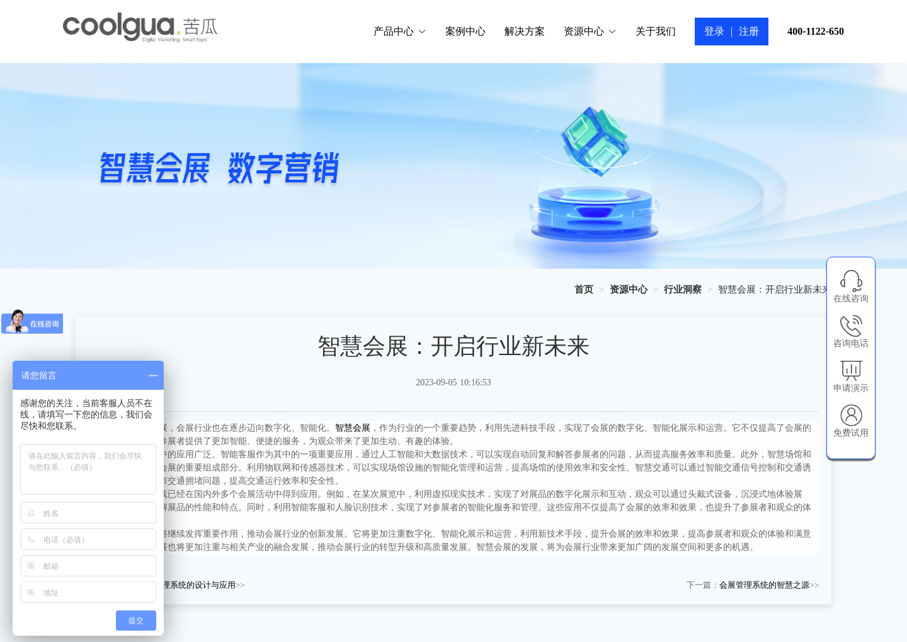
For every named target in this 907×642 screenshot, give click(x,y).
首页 (583, 289)
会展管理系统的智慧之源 (764, 585)
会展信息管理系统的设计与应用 (178, 585)
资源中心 (590, 31)
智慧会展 (352, 428)
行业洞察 (683, 289)
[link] (583, 289)
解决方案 (525, 31)
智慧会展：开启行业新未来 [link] (774, 289)
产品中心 (400, 31)
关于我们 (656, 31)
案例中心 (465, 31)
